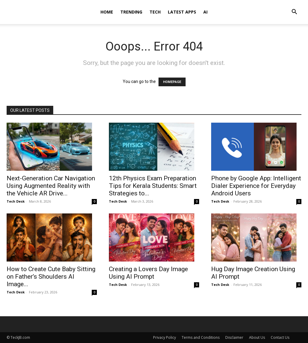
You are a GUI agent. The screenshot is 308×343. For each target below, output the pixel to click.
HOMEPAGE (172, 82)
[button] (294, 12)
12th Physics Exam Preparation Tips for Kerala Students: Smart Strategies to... (153, 186)
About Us (257, 337)
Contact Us (280, 337)
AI (205, 12)
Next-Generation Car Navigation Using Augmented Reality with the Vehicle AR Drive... (51, 186)
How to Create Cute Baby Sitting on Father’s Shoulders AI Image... (51, 276)
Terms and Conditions (201, 337)
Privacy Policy (164, 337)
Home (106, 12)
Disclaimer (234, 337)
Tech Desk (16, 201)
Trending (131, 12)
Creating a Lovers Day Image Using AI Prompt (148, 272)
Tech (155, 12)
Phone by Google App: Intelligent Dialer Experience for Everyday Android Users (256, 186)
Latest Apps (182, 12)
